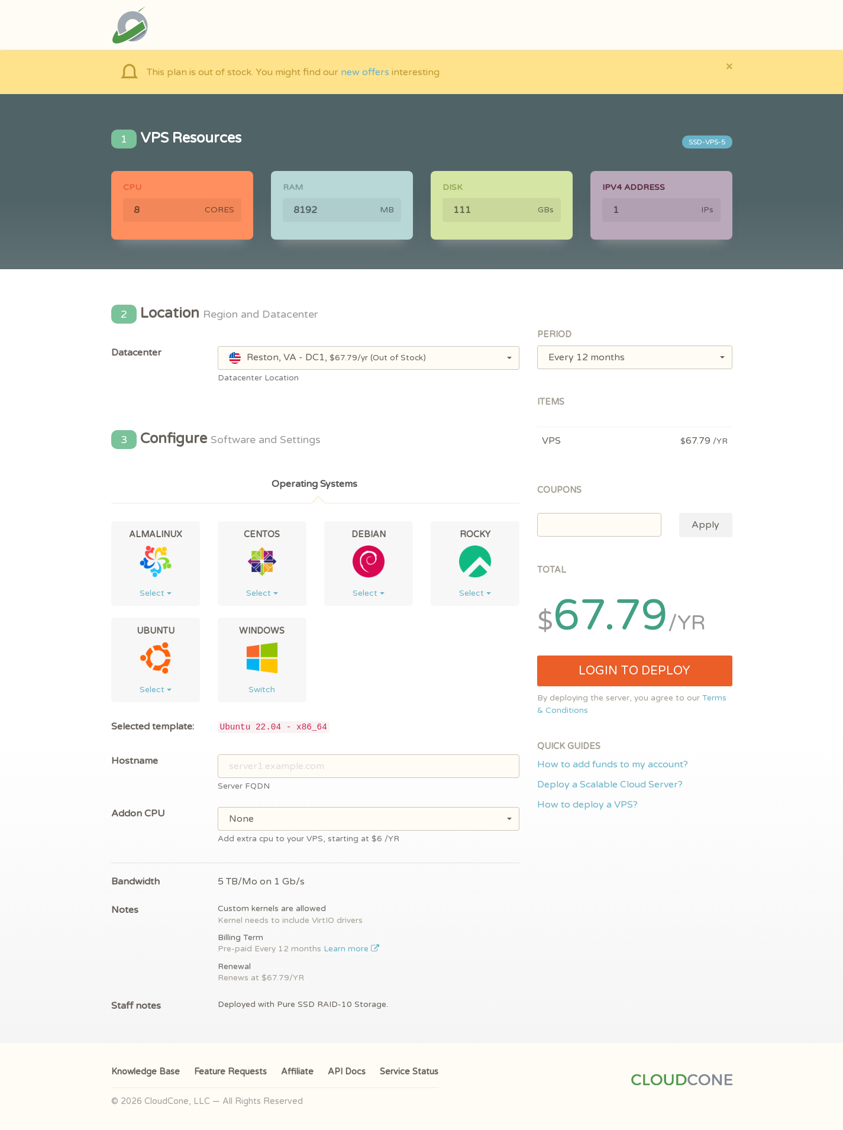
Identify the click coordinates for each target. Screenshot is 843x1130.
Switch (261, 690)
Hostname (134, 761)
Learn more (352, 949)
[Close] (729, 66)
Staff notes (136, 1006)
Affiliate (297, 1072)
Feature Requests (230, 1072)
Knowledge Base (145, 1072)
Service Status (409, 1072)
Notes (124, 910)
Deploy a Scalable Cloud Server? (610, 784)
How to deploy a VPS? (587, 805)
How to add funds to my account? (612, 764)
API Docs (347, 1072)
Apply (705, 525)
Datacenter (136, 353)
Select (156, 593)
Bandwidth (135, 881)
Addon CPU (138, 813)
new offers (365, 72)
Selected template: (152, 726)
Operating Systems (314, 484)
